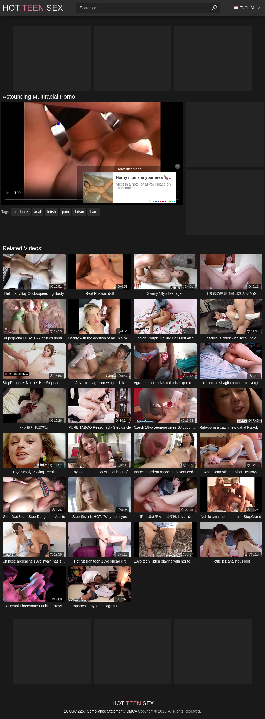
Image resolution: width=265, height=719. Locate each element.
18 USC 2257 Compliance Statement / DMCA (100, 711)
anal (37, 212)
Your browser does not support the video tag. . (92, 153)
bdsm (79, 212)
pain (65, 212)
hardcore (20, 212)
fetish (51, 212)
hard (93, 212)
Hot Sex (33, 7)
